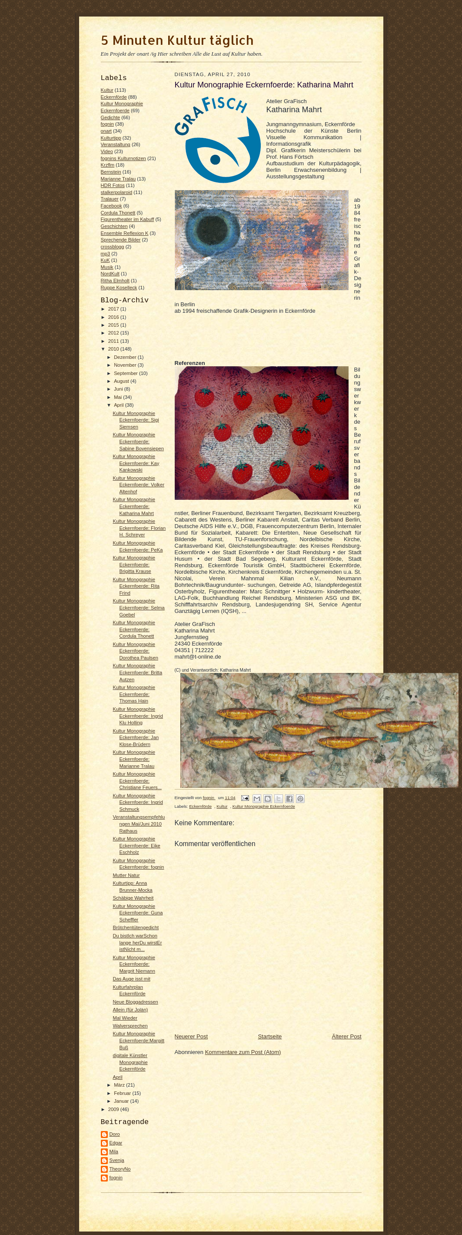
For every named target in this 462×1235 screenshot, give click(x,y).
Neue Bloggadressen (135, 1001)
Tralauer (110, 198)
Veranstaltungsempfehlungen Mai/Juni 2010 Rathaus (139, 823)
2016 (114, 317)
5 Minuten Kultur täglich (177, 40)
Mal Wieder (125, 1018)
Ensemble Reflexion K (125, 233)
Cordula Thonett (118, 212)
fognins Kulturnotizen (123, 158)
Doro (115, 1134)
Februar (123, 1093)
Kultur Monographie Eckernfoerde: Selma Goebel (138, 607)
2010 (114, 348)
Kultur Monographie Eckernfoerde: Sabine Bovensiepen (138, 441)
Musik (107, 267)
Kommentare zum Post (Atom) (243, 1052)
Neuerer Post (191, 1036)
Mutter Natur (126, 875)
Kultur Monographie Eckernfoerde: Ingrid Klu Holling (138, 715)
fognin (107, 124)
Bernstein (111, 171)
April (119, 405)
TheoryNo (120, 1168)
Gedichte (110, 117)
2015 (114, 325)
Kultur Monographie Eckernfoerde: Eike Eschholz (136, 845)
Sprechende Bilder (121, 239)
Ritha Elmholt (115, 280)
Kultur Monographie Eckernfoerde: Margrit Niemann (134, 964)
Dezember (126, 357)
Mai (118, 397)
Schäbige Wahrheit (133, 897)
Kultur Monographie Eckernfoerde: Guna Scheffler (138, 913)
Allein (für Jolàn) (130, 1009)
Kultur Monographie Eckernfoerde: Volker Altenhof (138, 484)
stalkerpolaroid (117, 192)
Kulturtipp (111, 138)
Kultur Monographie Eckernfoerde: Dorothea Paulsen (135, 651)
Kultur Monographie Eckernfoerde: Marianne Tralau (134, 759)
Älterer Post (347, 1036)
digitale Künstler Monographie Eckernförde (130, 1062)
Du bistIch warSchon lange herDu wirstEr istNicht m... (137, 942)
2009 (114, 1109)
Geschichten (114, 226)
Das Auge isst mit (131, 978)
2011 (114, 341)
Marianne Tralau (118, 178)
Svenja (117, 1160)
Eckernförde (114, 97)
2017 (114, 308)
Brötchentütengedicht (136, 927)
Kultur (107, 90)
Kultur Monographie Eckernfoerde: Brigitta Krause (134, 564)
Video (107, 151)
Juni (119, 389)
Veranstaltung (115, 144)
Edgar (116, 1142)
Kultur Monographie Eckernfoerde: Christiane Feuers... (137, 780)
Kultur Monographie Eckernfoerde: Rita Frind (136, 586)
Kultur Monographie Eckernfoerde (264, 806)
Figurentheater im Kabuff (127, 219)
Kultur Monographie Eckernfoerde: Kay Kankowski (136, 463)
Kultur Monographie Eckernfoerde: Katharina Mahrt (134, 506)
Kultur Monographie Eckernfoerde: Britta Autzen (137, 672)
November (126, 365)
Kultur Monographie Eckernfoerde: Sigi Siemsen (136, 420)
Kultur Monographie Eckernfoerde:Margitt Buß (138, 1040)
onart (106, 131)
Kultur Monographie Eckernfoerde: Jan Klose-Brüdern (136, 737)
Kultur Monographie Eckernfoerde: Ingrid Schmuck (138, 802)
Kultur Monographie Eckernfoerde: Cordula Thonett (134, 629)
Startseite (270, 1036)
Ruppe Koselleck (119, 287)
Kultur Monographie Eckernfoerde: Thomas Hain (134, 694)
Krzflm (108, 164)
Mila (114, 1151)
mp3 (105, 253)
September (126, 373)
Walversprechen (130, 1025)
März (120, 1085)
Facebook (111, 205)
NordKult (110, 273)
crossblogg (112, 246)
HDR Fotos (113, 185)
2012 (114, 332)
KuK (105, 260)
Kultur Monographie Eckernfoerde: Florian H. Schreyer (139, 528)
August (122, 381)
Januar (122, 1101)
